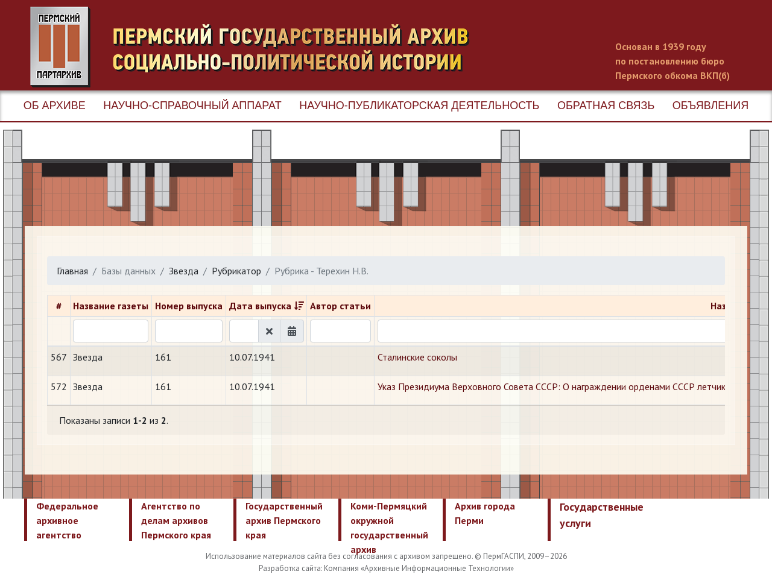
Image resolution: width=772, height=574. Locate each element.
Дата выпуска (260, 306)
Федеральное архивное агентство (67, 520)
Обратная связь (605, 105)
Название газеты (110, 306)
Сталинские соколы (417, 357)
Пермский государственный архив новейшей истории (256, 47)
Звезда (183, 271)
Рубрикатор (236, 271)
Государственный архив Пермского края (284, 520)
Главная (72, 271)
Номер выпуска (189, 306)
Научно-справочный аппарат (192, 105)
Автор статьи (340, 306)
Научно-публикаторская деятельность (419, 105)
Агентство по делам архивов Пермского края (176, 520)
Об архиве (55, 105)
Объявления (710, 105)
